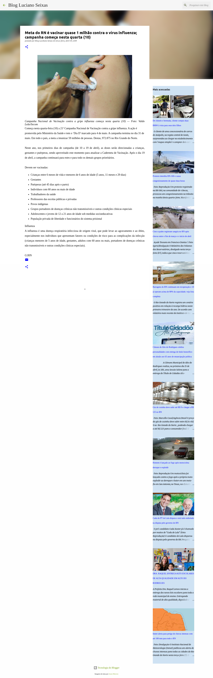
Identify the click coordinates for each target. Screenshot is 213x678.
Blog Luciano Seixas (28, 5)
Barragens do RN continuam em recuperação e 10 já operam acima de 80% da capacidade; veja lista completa (173, 292)
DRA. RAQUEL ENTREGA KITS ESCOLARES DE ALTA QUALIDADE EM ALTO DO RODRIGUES (173, 578)
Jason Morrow (113, 674)
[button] (26, 47)
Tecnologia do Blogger (106, 667)
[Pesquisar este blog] (195, 5)
